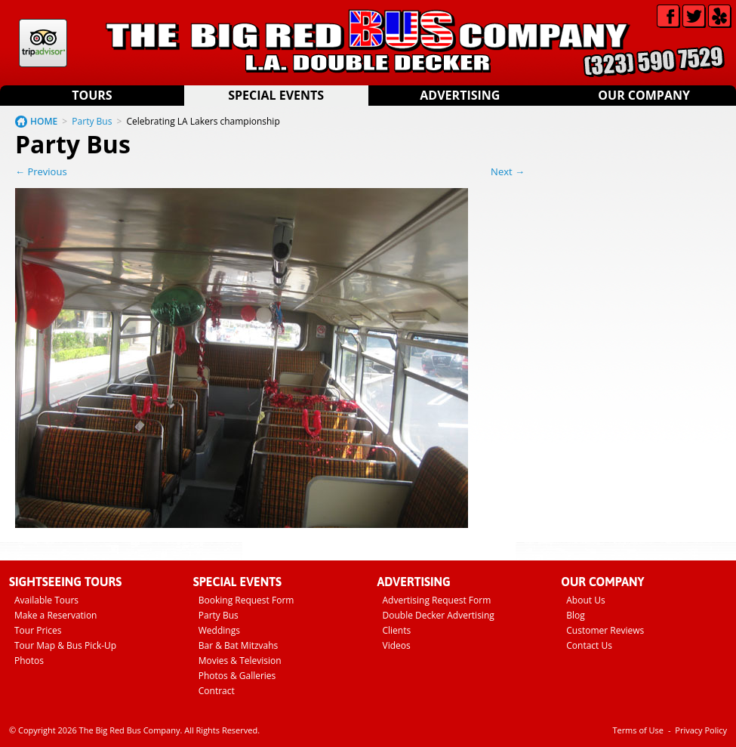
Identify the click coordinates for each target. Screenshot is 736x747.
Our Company (644, 95)
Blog (575, 615)
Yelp (719, 16)
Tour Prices (38, 630)
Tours (92, 95)
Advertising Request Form (437, 600)
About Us (585, 600)
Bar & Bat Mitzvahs (239, 645)
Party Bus (92, 121)
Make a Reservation (55, 615)
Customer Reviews (605, 630)
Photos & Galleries (237, 675)
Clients (397, 630)
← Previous (41, 171)
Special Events (276, 95)
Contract (217, 690)
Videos (397, 645)
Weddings (219, 630)
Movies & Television (240, 660)
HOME (43, 121)
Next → (508, 171)
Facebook (668, 16)
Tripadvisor (43, 43)
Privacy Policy (701, 730)
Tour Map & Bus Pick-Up (65, 645)
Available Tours (46, 600)
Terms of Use (638, 730)
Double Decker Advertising (438, 615)
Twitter (694, 16)
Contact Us (589, 645)
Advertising (460, 95)
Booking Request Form (246, 600)
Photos (29, 660)
